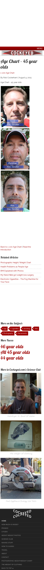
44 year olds (11, 358)
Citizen (5, 532)
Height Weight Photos (11, 535)
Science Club (7, 539)
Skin (36, 329)
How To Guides (8, 546)
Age (4, 329)
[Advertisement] (22, 23)
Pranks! (5, 528)
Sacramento (22, 333)
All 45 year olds (15, 352)
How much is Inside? (10, 524)
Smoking (26, 329)
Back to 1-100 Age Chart (11, 247)
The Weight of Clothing (12, 564)
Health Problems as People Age (14, 267)
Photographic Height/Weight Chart (15, 262)
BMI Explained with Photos (12, 271)
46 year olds (11, 346)
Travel (4, 550)
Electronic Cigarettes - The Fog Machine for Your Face (19, 280)
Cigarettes (15, 329)
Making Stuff (7, 543)
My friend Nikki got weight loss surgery (17, 275)
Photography (8, 333)
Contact (5, 557)
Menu (39, 48)
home (4, 521)
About (4, 553)
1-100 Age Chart (7, 73)
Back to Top (7, 568)
